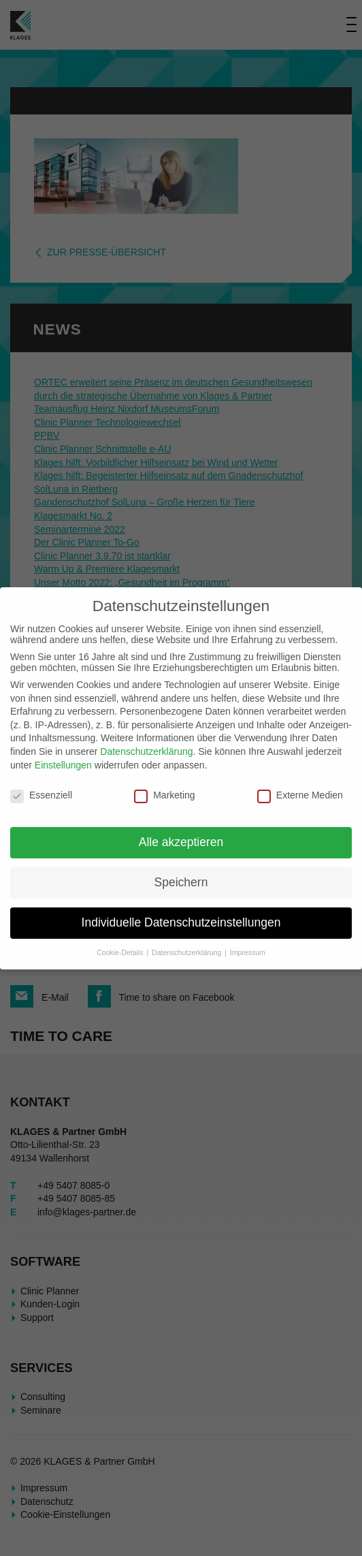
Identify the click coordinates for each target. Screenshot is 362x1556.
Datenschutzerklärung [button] (187, 952)
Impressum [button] (247, 952)
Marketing (164, 795)
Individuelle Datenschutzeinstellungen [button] (181, 922)
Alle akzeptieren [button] (181, 842)
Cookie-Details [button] (121, 952)
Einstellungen (63, 765)
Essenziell (41, 795)
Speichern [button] (181, 882)
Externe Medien (300, 795)
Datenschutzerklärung (146, 751)
